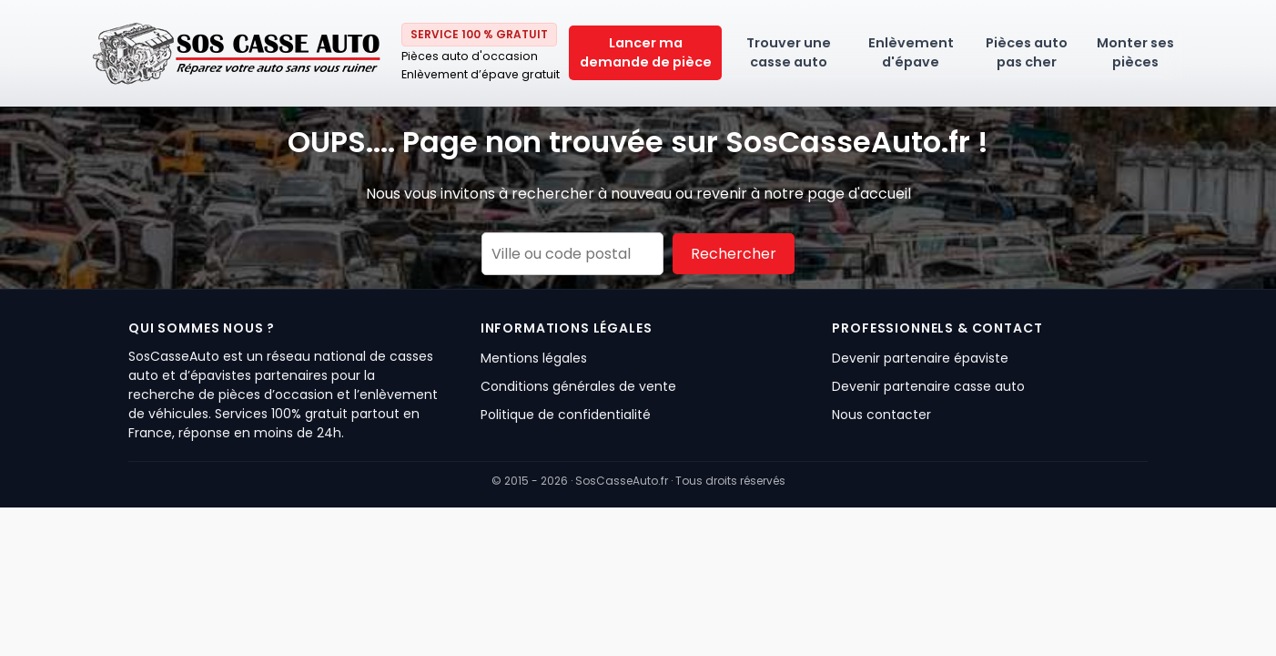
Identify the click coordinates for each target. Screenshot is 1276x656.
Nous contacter (881, 414)
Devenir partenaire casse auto (928, 386)
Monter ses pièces (1135, 52)
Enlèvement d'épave (911, 52)
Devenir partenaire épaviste (920, 358)
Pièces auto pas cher (1027, 52)
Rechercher (733, 253)
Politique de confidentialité (566, 414)
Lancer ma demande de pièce (646, 52)
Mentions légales (534, 358)
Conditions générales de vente (578, 386)
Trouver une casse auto (788, 52)
